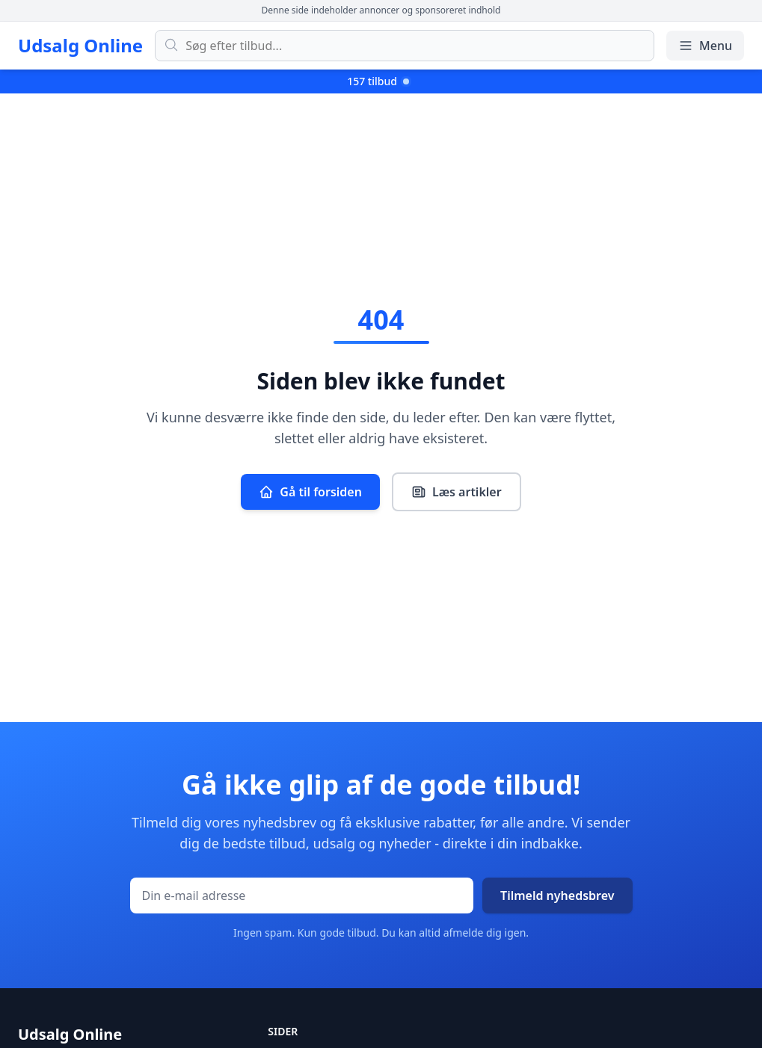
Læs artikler (456, 492)
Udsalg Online (80, 46)
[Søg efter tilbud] (404, 45)
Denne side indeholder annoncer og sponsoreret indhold (381, 10)
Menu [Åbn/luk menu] (705, 45)
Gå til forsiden (310, 492)
